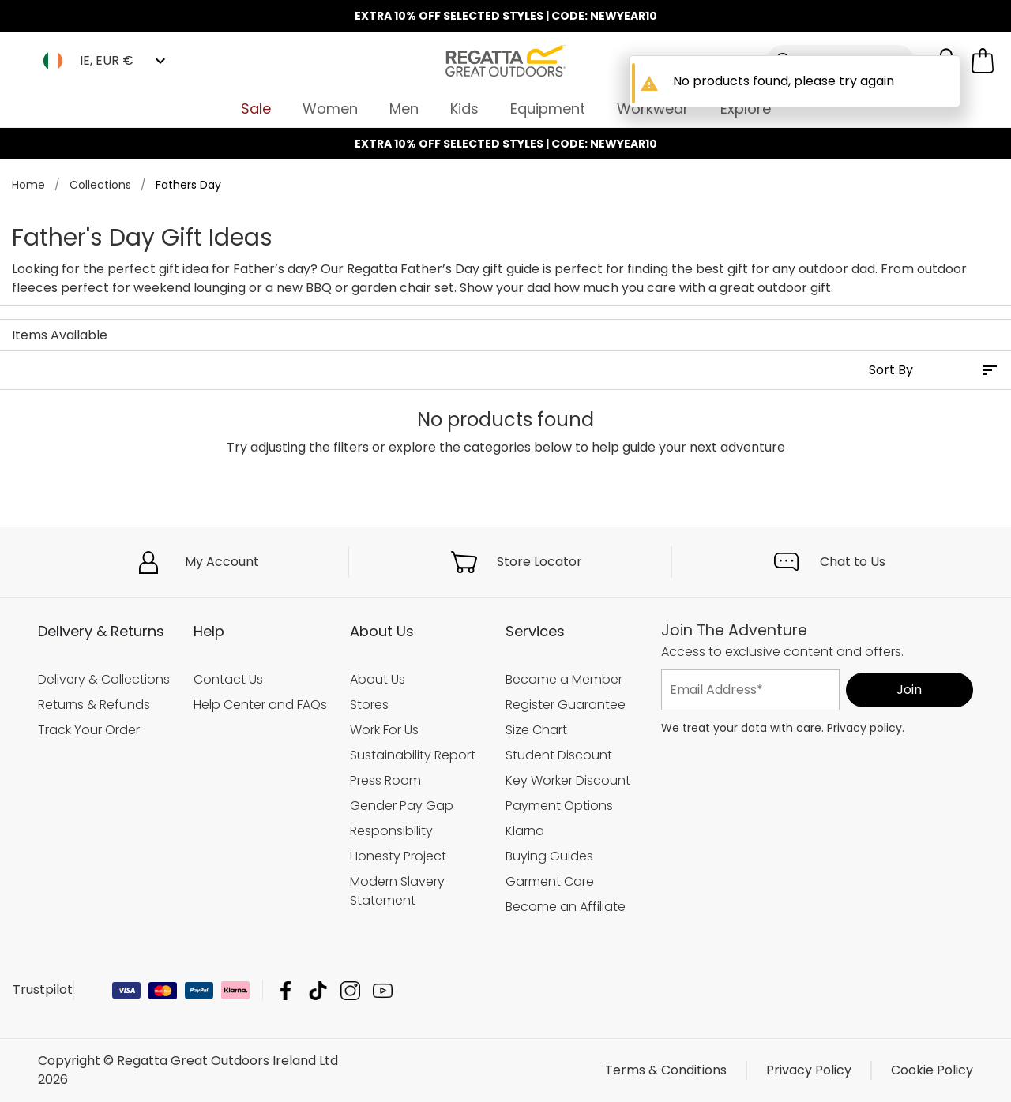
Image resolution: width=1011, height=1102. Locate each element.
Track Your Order (89, 730)
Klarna (525, 831)
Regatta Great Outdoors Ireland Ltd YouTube (383, 990)
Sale (256, 108)
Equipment (547, 108)
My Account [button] (222, 562)
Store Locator (539, 562)
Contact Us (228, 679)
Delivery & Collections (104, 679)
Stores (369, 704)
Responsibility (391, 831)
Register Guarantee (566, 704)
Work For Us (384, 730)
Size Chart (536, 730)
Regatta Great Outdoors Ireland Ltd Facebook (285, 990)
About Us (377, 679)
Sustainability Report (412, 755)
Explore (745, 108)
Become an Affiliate (566, 907)
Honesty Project (398, 856)
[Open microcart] (982, 60)
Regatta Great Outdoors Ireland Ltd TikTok (318, 990)
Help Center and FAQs (260, 704)
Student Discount (559, 755)
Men (404, 108)
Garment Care (550, 881)
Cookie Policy (932, 1070)
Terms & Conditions (666, 1070)
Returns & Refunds (94, 704)
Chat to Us (852, 562)
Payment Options (559, 806)
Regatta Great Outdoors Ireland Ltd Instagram (350, 990)
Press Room (385, 780)
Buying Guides (549, 856)
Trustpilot (43, 989)
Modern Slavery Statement (397, 890)
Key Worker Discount (568, 780)
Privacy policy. (865, 728)
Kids (464, 108)
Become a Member (564, 679)
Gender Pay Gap (401, 806)
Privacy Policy (808, 1070)
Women (330, 108)
